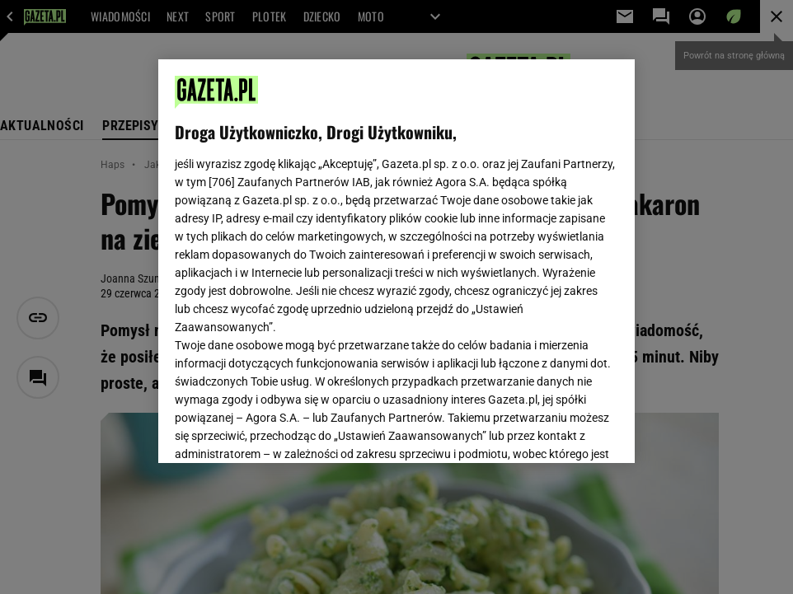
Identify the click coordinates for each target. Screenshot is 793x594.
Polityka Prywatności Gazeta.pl (320, 253)
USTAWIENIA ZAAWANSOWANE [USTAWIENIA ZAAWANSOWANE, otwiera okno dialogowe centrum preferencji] (283, 430)
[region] (396, 261)
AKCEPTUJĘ (562, 430)
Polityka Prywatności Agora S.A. (493, 253)
